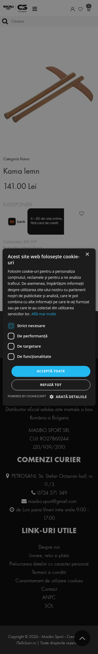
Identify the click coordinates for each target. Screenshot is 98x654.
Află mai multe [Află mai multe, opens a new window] (43, 313)
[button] (68, 396)
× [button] (87, 254)
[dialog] (49, 327)
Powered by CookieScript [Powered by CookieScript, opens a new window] (27, 396)
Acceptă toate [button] (51, 371)
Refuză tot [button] (50, 384)
